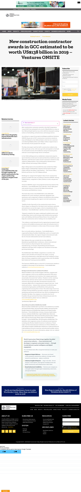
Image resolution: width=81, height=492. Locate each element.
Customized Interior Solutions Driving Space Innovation (67, 198)
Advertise (33, 9)
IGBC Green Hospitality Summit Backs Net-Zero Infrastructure (9, 136)
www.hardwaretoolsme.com (36, 267)
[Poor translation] (15, 452)
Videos (14, 9)
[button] (78, 31)
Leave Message (67, 113)
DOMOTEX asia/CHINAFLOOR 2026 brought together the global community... (68, 148)
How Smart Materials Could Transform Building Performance (68, 158)
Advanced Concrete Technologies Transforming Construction (67, 178)
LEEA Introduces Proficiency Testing (8, 153)
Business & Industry (58, 31)
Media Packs (27, 9)
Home (4, 31)
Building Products (35, 36)
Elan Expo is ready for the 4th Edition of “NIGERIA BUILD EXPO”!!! (60, 391)
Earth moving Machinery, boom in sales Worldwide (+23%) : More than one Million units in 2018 (20, 392)
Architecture (66, 184)
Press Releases (26, 31)
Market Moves (38, 31)
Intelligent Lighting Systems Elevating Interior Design (67, 188)
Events (47, 31)
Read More (10, 427)
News (9, 31)
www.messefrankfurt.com (29, 299)
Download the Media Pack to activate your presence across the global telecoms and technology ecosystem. (41, 375)
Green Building (5, 133)
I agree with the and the (69, 90)
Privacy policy (75, 428)
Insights (16, 31)
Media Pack (71, 110)
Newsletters (20, 9)
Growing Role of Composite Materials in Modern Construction (68, 168)
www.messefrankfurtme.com (31, 332)
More (69, 31)
